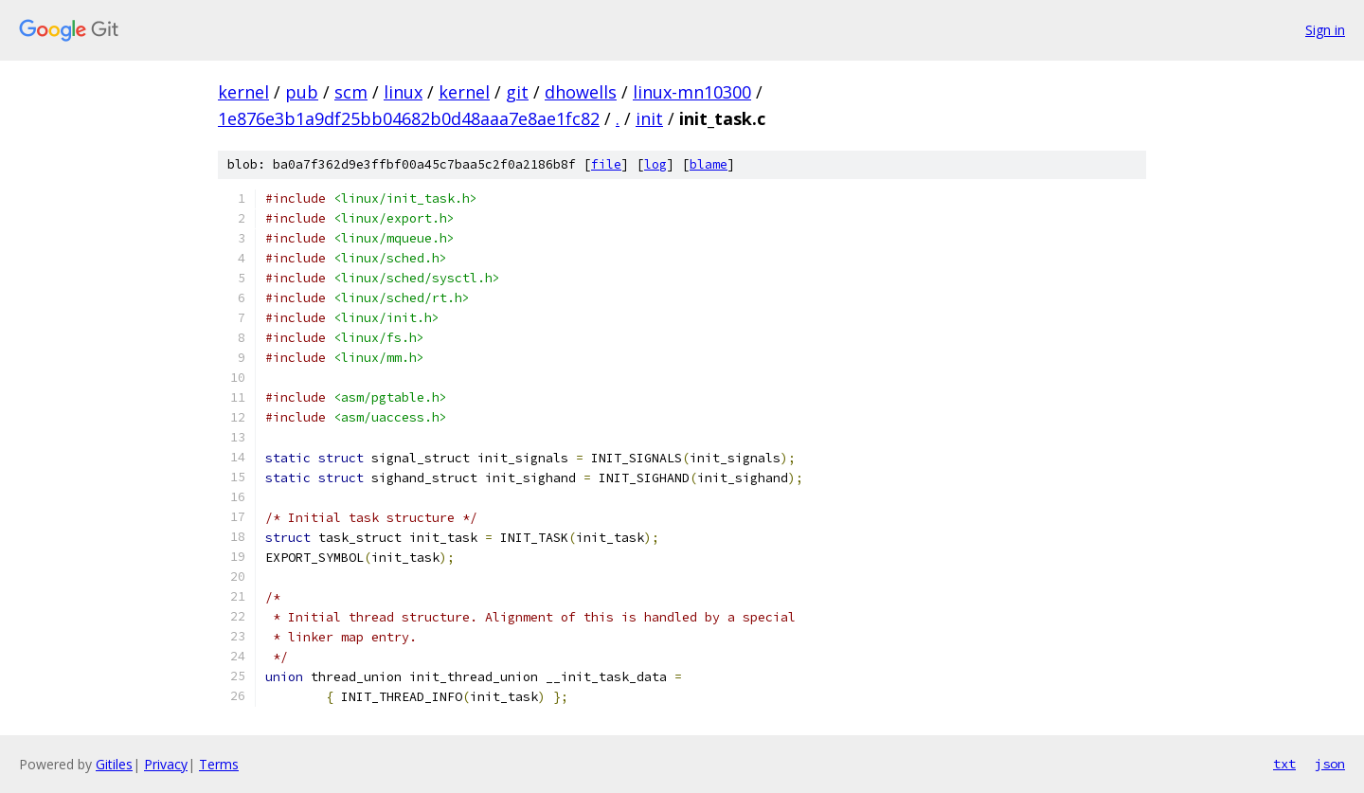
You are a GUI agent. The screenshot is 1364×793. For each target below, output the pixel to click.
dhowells (581, 92)
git (517, 92)
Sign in (1325, 30)
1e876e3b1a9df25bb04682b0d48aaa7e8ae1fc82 (409, 118)
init (649, 118)
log (655, 164)
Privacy (166, 764)
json (1330, 763)
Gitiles (114, 764)
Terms (219, 764)
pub (301, 92)
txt (1284, 763)
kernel (243, 92)
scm (351, 92)
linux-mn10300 (692, 92)
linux (403, 92)
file (606, 164)
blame (708, 164)
